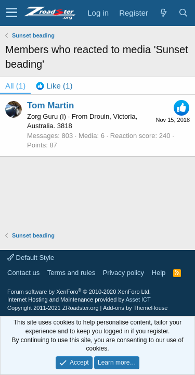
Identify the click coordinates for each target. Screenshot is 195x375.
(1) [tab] (15, 85)
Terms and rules (71, 273)
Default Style (30, 257)
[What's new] (163, 12)
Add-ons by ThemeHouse (135, 308)
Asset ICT (137, 299)
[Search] (183, 12)
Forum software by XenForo (79, 292)
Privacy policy (123, 273)
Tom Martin (50, 105)
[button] (11, 13)
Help (159, 273)
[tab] (54, 85)
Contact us (23, 273)
